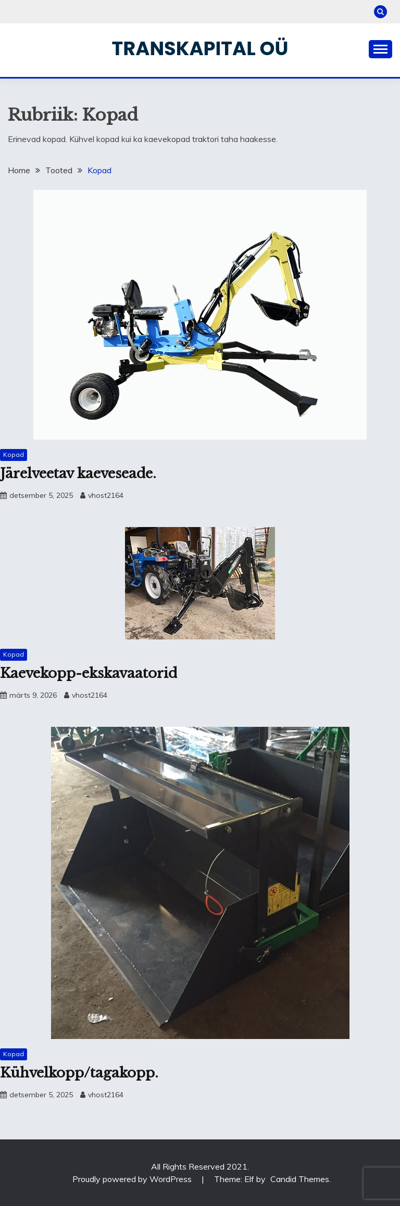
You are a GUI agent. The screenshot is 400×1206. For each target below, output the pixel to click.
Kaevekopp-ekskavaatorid (88, 673)
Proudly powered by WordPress (133, 1179)
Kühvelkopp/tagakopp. (79, 1072)
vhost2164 (105, 495)
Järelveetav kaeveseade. (78, 473)
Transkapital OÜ (200, 48)
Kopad (13, 454)
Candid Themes (299, 1179)
